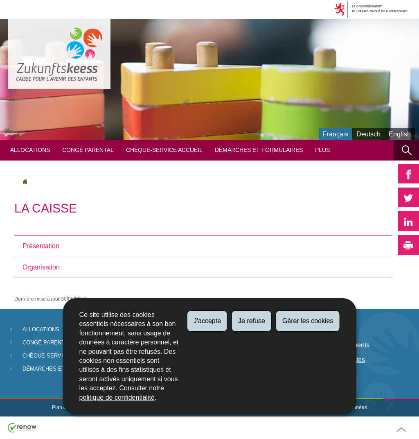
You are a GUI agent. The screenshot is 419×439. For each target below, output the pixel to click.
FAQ (321, 375)
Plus (322, 150)
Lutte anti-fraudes (340, 359)
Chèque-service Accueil (164, 150)
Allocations (30, 150)
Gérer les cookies (307, 320)
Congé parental (88, 150)
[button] (406, 150)
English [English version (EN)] (400, 134)
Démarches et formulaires (259, 150)
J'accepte (207, 320)
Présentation (41, 246)
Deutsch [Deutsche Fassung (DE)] (368, 134)
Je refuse (251, 320)
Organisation (41, 267)
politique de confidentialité (117, 397)
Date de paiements (342, 345)
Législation (331, 330)
